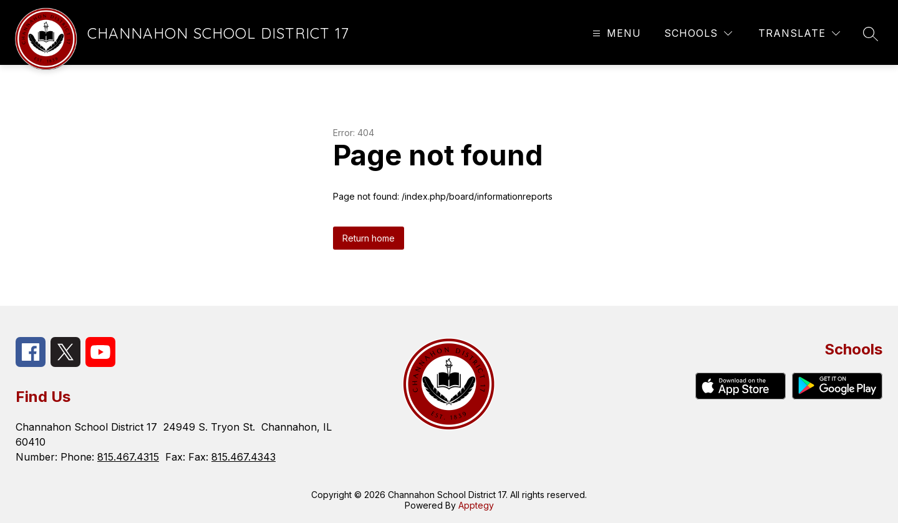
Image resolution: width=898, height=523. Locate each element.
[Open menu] (615, 33)
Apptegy (476, 505)
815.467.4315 (128, 457)
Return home (368, 238)
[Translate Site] (799, 33)
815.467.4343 (243, 457)
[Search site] (870, 33)
